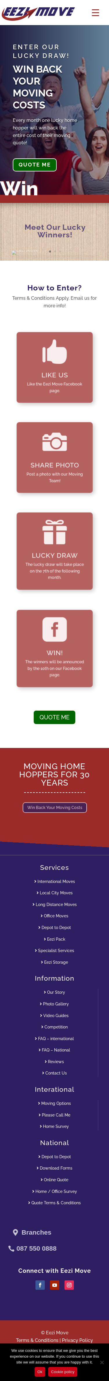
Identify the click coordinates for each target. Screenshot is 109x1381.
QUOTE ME (35, 165)
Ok (39, 1372)
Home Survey (54, 1126)
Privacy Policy (77, 1340)
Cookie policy (63, 1372)
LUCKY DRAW (54, 553)
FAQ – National (54, 1050)
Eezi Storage (54, 962)
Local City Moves (55, 893)
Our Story (54, 992)
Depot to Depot (54, 927)
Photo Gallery (54, 1004)
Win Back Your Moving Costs (55, 807)
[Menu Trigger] (95, 12)
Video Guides (54, 1015)
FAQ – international (54, 1038)
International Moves (54, 881)
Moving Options (54, 1103)
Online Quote (54, 1179)
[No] (102, 1362)
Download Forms (54, 1168)
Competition (54, 1027)
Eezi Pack (54, 939)
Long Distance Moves (55, 904)
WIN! (54, 651)
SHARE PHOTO (54, 462)
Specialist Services (54, 950)
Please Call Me (54, 1115)
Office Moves (54, 916)
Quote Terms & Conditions (54, 1203)
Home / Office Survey (54, 1191)
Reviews (54, 1061)
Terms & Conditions (37, 1340)
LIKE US (54, 372)
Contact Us (54, 1073)
